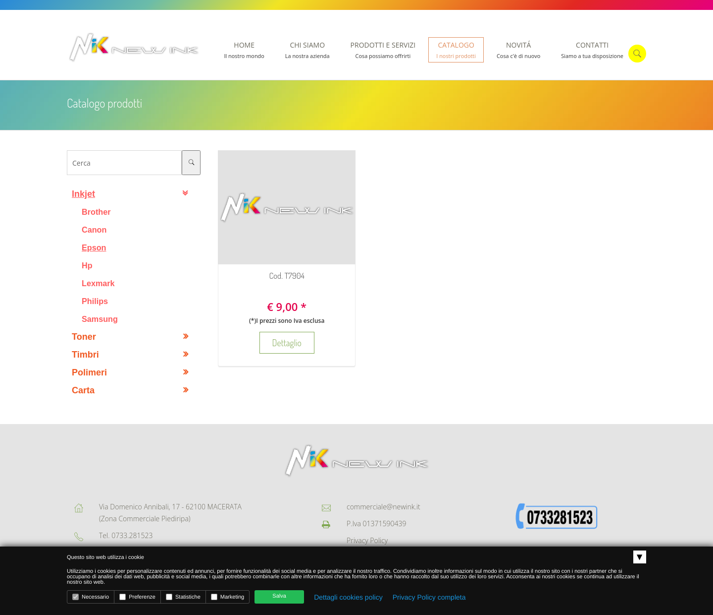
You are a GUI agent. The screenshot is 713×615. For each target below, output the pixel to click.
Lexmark (98, 283)
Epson (94, 247)
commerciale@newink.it (383, 506)
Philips (95, 301)
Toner (84, 337)
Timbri (85, 355)
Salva (279, 596)
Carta (83, 390)
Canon (94, 229)
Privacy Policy (367, 540)
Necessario (90, 597)
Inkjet (83, 194)
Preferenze (137, 597)
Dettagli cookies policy (348, 597)
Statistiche (183, 597)
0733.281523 (132, 535)
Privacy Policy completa (429, 597)
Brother (96, 211)
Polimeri (89, 372)
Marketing (227, 597)
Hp (87, 265)
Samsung (100, 318)
